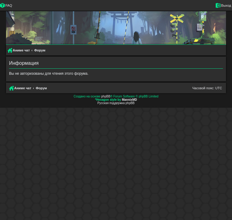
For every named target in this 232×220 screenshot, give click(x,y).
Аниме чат (22, 88)
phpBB (105, 96)
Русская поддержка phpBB (115, 103)
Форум (41, 88)
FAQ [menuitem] (8, 5)
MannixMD (129, 99)
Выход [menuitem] (226, 5)
